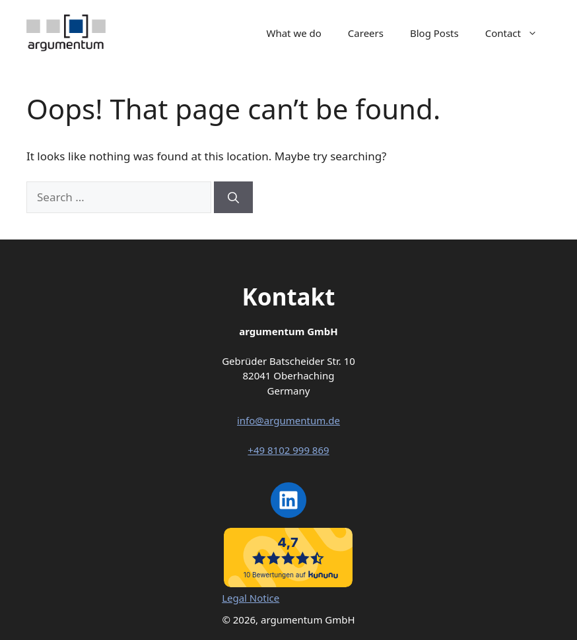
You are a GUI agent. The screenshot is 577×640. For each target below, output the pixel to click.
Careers (366, 33)
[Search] (233, 197)
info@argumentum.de (288, 420)
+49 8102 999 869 (288, 450)
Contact (518, 33)
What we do (293, 33)
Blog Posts (434, 33)
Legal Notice (250, 597)
